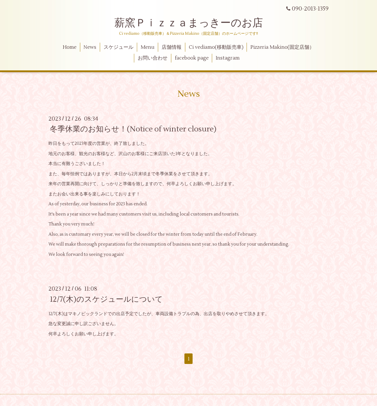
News (89, 47)
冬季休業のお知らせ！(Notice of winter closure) (133, 129)
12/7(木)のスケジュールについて (106, 299)
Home (69, 47)
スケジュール (118, 47)
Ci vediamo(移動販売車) (216, 47)
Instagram (228, 58)
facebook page (192, 58)
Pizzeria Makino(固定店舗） (282, 47)
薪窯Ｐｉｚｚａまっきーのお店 (193, 23)
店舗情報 (171, 47)
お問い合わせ (152, 58)
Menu (147, 47)
